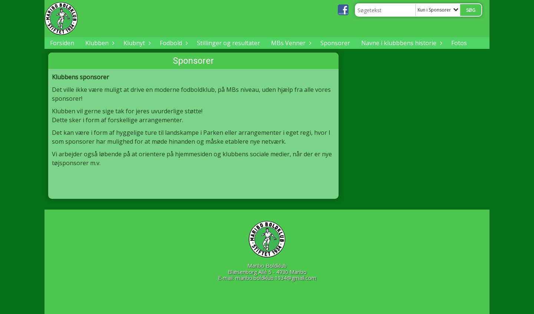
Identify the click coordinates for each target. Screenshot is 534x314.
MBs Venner (290, 43)
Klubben (98, 43)
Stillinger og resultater (228, 43)
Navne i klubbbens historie (400, 43)
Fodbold (173, 43)
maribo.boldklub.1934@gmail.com (275, 277)
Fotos (459, 43)
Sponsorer (335, 43)
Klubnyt (136, 43)
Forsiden (62, 43)
